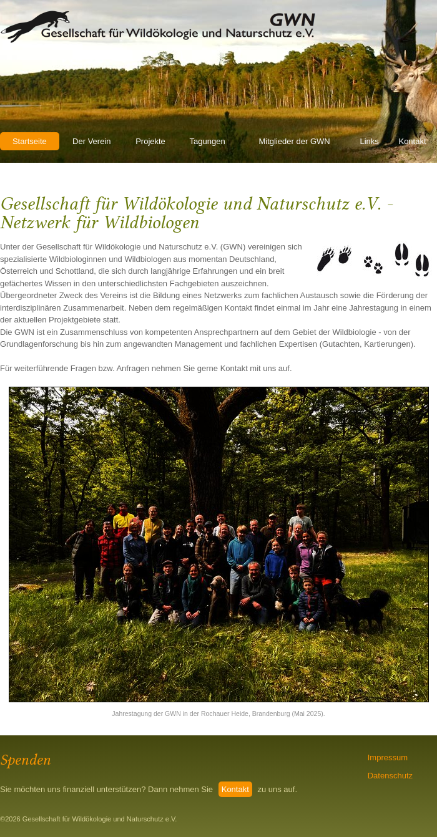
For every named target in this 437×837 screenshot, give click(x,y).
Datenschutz (390, 775)
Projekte (150, 141)
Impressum (388, 757)
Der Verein (91, 141)
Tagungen (207, 141)
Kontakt (412, 141)
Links (369, 141)
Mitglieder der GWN (294, 141)
